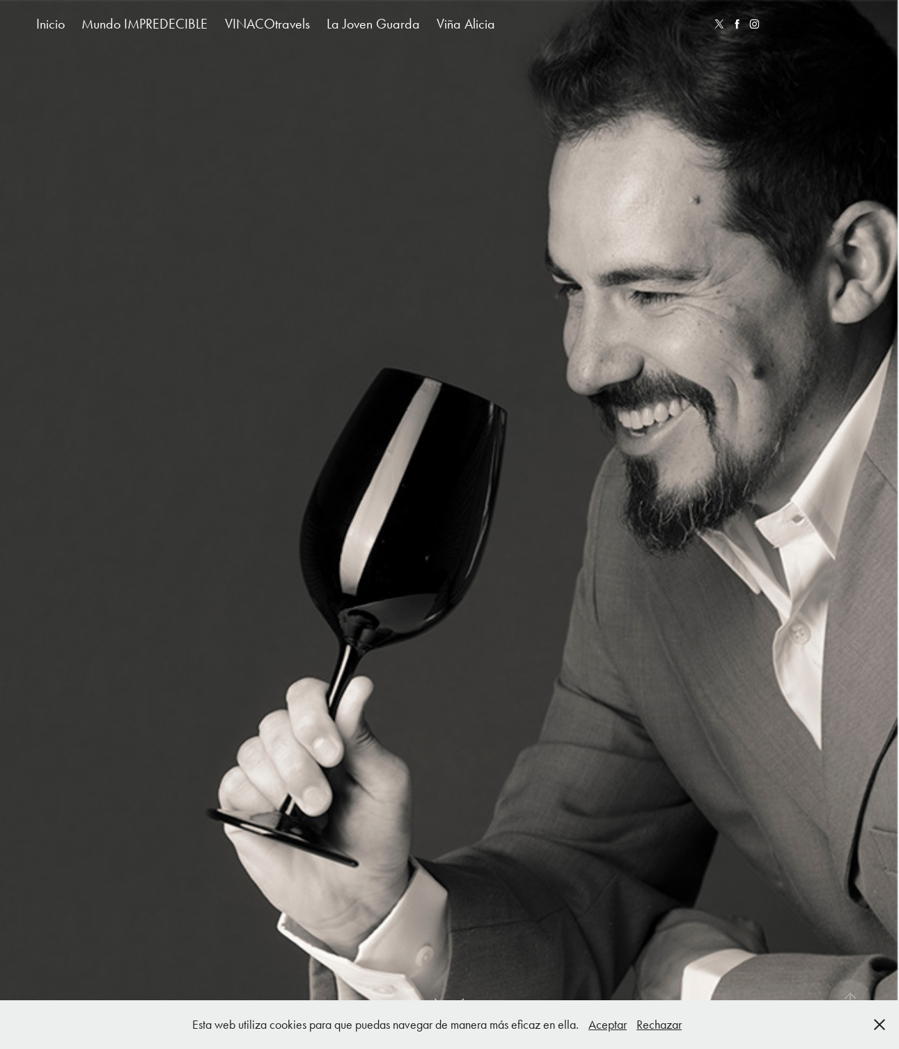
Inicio (50, 23)
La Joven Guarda (373, 23)
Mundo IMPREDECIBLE (144, 23)
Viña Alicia (466, 23)
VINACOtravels (267, 23)
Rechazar (659, 1024)
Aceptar (607, 1024)
